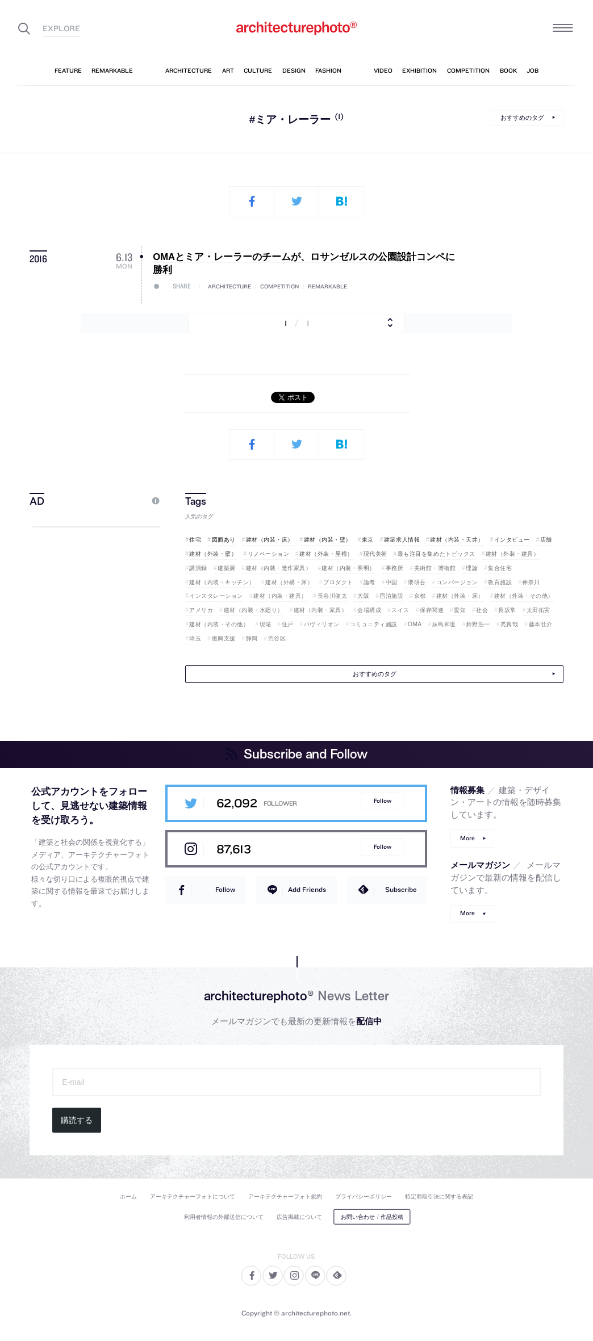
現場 (266, 624)
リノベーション (269, 554)
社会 (482, 610)
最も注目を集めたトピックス (436, 554)
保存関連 (432, 610)
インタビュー (512, 540)
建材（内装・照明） (348, 568)
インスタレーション (216, 596)
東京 (368, 540)
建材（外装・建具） (513, 554)
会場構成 (369, 610)
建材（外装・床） (460, 596)
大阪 (363, 596)
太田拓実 (538, 610)
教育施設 (500, 582)
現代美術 (375, 554)
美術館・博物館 (435, 568)
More (467, 838)
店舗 (546, 540)
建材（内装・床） (270, 540)
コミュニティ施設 (374, 624)
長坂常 (507, 610)
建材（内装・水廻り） (253, 610)
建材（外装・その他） (524, 596)
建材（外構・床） (289, 582)
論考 (369, 582)
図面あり (224, 540)
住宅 (195, 540)
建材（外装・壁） (213, 554)
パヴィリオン (322, 624)
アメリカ (201, 610)
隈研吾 (417, 582)
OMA (415, 624)
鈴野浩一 (478, 624)
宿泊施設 (391, 596)
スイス (400, 610)
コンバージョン (457, 582)
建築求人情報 (402, 540)
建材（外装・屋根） (326, 554)
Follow (382, 800)
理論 (472, 568)
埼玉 (195, 638)
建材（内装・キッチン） (222, 582)
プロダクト (338, 582)
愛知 (460, 610)
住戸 (288, 624)
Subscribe (401, 889)
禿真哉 (509, 624)
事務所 (395, 568)
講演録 (198, 568)
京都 (420, 596)
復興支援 (224, 638)
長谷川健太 (333, 596)
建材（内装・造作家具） (279, 568)
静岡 (252, 638)
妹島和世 (444, 624)
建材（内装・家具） (321, 610)
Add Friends (307, 889)
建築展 (227, 568)
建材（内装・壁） (328, 540)
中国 (392, 582)
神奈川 (531, 582)
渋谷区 (277, 638)
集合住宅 (500, 568)
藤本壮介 (541, 624)
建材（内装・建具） (280, 596)
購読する (77, 1120)
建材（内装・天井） (457, 540)
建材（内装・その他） (219, 624)
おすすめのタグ (522, 117)
